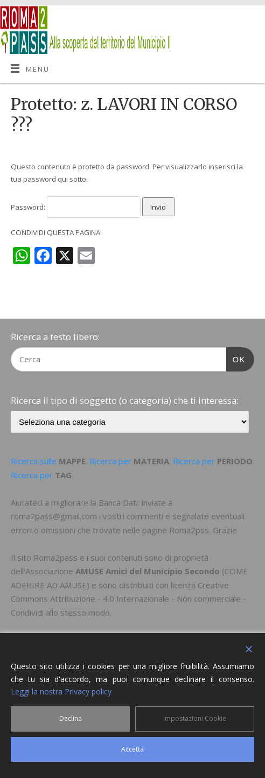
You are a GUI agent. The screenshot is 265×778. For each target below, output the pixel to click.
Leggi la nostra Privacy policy (61, 691)
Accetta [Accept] (132, 749)
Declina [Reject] (70, 718)
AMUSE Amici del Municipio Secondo (147, 571)
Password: (76, 207)
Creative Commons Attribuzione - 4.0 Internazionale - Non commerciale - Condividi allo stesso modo (128, 599)
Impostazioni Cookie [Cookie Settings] (194, 718)
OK (236, 358)
